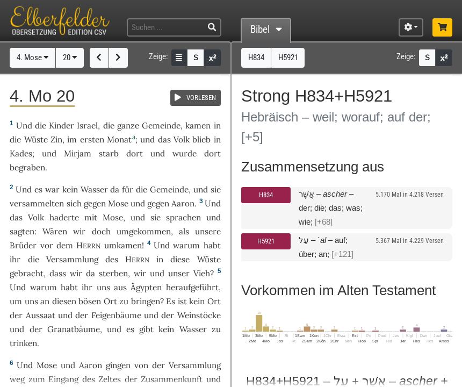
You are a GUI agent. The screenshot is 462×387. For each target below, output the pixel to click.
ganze (128, 125)
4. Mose (33, 57)
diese (180, 259)
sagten (22, 231)
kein (70, 189)
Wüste (36, 139)
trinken (23, 343)
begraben (27, 167)
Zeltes (109, 379)
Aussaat (40, 315)
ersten (92, 139)
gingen (118, 365)
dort (134, 153)
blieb (201, 139)
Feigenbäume (116, 315)
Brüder (23, 245)
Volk (182, 139)
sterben (113, 273)
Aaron (182, 203)
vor (46, 245)
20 (70, 57)
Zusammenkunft (172, 379)
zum (36, 379)
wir (76, 273)
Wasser (94, 189)
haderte (64, 217)
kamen (198, 125)
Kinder (61, 125)
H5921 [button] (288, 57)
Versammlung (72, 259)
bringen (145, 301)
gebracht (27, 273)
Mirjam (77, 153)
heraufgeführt (192, 287)
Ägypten (146, 287)
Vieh (201, 273)
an (44, 301)
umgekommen (144, 231)
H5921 (266, 241)
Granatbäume (73, 329)
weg (17, 379)
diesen (64, 301)
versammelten (37, 203)
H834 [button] (256, 57)
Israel (87, 125)
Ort (110, 301)
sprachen (183, 217)
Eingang (63, 379)
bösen (89, 301)
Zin (56, 139)
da (90, 273)
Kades (21, 153)
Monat (119, 139)
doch (101, 231)
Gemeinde (161, 125)
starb (109, 153)
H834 (266, 195)
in (159, 259)
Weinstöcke (199, 315)
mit (90, 217)
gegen (95, 203)
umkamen (123, 245)
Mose (118, 203)
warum (186, 245)
